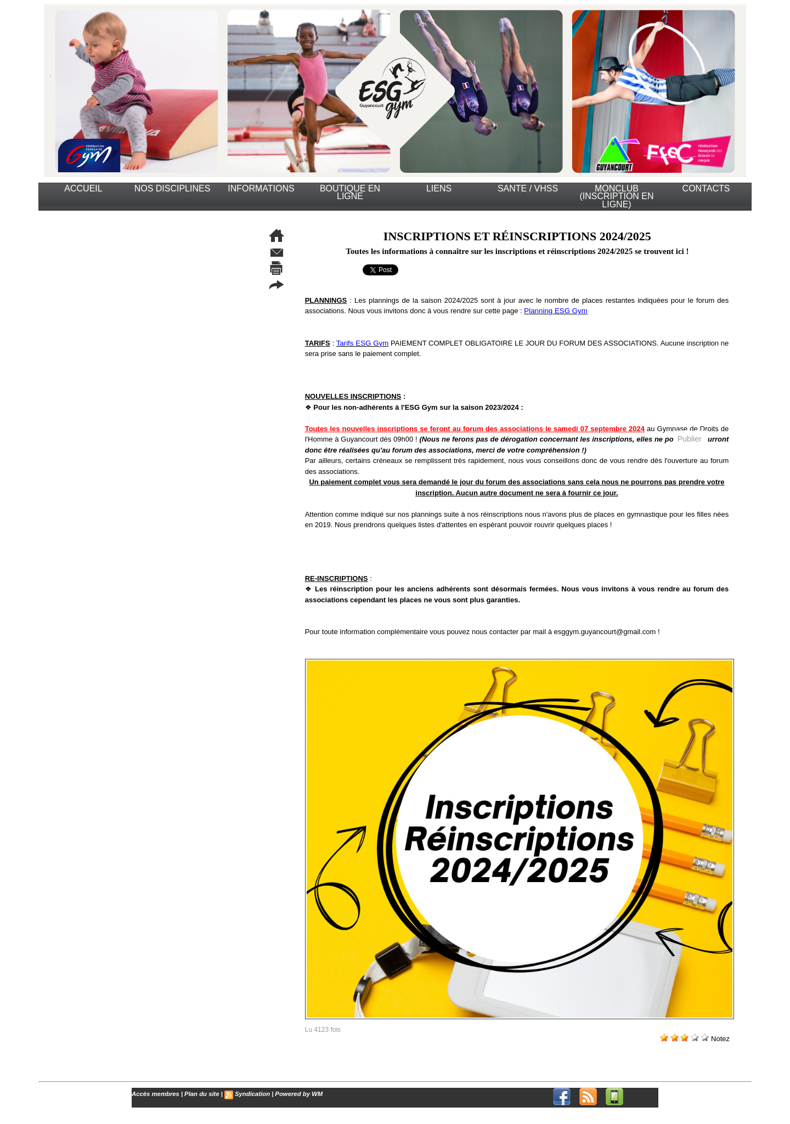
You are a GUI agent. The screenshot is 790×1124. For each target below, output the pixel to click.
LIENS (439, 188)
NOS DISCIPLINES (172, 188)
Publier (690, 438)
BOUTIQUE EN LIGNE (350, 192)
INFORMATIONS (261, 188)
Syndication (250, 1094)
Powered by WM (295, 1094)
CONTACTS (706, 188)
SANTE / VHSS (528, 188)
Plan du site (200, 1094)
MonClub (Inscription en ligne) (616, 196)
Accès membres (155, 1094)
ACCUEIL (83, 188)
